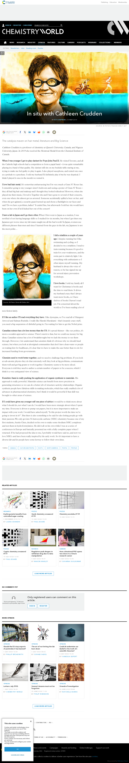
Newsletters (15, 48)
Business (35, 549)
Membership (122, 2)
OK (18, 749)
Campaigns (54, 748)
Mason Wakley (41, 561)
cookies (95, 756)
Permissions (62, 737)
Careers (63, 549)
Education (113, 2)
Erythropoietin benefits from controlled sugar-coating (15, 515)
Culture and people (27, 448)
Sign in (32, 606)
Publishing (104, 2)
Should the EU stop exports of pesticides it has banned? (15, 648)
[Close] (31, 721)
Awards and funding (68, 748)
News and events (40, 748)
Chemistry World (14, 692)
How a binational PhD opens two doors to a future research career (71, 554)
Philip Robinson (41, 694)
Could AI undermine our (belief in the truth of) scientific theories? (69, 649)
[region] (18, 739)
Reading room (31, 48)
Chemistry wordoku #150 (70, 514)
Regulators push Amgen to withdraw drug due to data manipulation (42, 554)
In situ (40, 448)
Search (61, 25)
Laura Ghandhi (13, 522)
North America (52, 448)
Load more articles (43, 573)
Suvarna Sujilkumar (71, 561)
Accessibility (50, 737)
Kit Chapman (60, 120)
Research (7, 511)
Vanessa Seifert (69, 656)
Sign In (8, 25)
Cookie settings (17, 755)
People (64, 448)
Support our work (102, 748)
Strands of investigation (69, 686)
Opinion (64, 107)
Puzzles (40, 48)
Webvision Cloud (122, 761)
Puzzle (34, 511)
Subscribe (27, 25)
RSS (50, 722)
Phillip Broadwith (14, 654)
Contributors (41, 722)
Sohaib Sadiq (40, 654)
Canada (13, 448)
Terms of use (38, 737)
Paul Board (39, 522)
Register (17, 25)
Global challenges (86, 748)
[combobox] (47, 25)
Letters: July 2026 (11, 686)
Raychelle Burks (70, 692)
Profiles (74, 448)
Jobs (22, 48)
